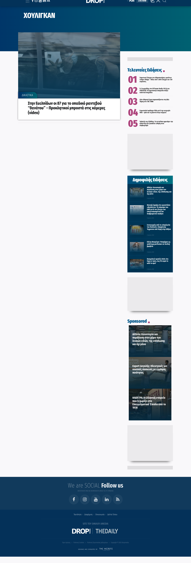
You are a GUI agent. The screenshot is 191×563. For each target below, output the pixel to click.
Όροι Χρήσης (66, 543)
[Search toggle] (162, 2)
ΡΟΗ (131, 3)
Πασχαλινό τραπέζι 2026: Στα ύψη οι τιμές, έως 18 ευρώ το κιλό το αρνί (157, 261)
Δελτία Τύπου (112, 514)
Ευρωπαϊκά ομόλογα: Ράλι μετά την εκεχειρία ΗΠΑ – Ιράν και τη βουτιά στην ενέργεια (155, 111)
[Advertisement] (150, 151)
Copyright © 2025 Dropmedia (120, 543)
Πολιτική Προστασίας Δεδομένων (97, 543)
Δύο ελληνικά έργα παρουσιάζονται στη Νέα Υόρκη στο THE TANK (154, 100)
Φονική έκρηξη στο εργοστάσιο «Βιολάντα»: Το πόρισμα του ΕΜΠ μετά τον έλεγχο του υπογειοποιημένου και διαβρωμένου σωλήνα (158, 209)
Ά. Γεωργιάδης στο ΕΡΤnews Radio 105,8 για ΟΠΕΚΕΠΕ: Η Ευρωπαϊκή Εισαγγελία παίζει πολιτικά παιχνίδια (154, 90)
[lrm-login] (158, 5)
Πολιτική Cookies (78, 543)
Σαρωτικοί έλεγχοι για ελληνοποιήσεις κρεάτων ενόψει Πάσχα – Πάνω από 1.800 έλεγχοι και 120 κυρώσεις (156, 79)
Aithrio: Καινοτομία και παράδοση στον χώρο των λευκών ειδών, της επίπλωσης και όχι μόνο (159, 190)
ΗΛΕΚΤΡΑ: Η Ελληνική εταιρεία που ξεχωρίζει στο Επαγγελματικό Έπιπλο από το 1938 (149, 402)
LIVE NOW (142, 4)
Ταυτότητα (77, 514)
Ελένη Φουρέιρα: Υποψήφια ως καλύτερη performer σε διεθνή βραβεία (158, 244)
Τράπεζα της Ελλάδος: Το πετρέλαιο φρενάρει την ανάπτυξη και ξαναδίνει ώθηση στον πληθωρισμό (156, 123)
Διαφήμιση (88, 514)
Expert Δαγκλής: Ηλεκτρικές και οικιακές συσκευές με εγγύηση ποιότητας (149, 369)
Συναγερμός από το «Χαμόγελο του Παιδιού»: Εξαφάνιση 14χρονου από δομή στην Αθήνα (159, 227)
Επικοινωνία (100, 514)
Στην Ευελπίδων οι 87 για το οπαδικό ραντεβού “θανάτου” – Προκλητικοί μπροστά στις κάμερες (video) (66, 108)
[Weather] (153, 6)
